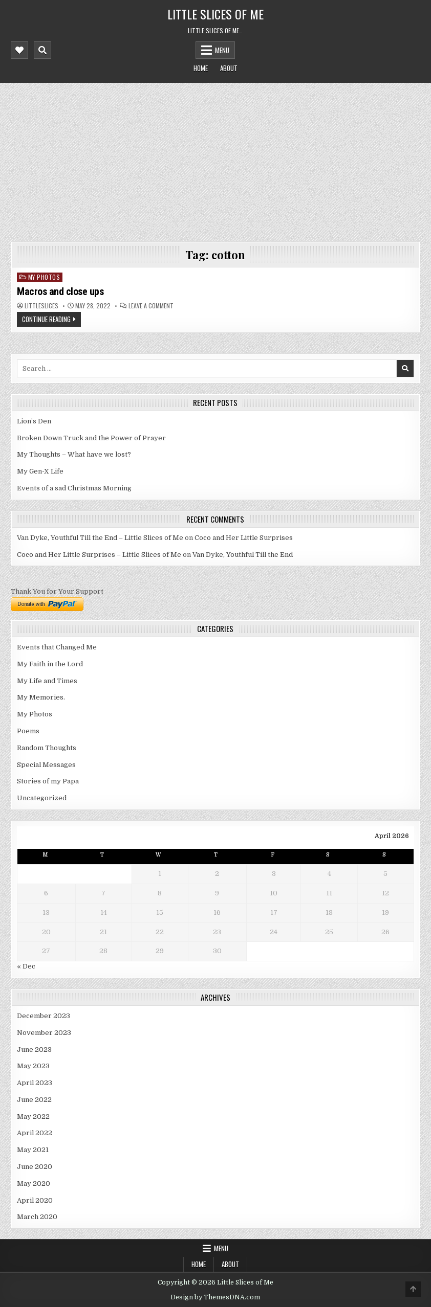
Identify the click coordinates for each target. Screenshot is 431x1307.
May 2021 (33, 1150)
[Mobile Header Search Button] (42, 50)
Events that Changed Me (57, 647)
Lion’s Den (34, 421)
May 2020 (33, 1183)
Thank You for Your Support (57, 591)
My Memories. (41, 697)
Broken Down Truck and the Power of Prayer (91, 438)
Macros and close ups (60, 291)
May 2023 (33, 1066)
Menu (222, 50)
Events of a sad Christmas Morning (74, 488)
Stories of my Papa (48, 781)
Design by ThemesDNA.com (215, 1297)
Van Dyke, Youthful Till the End (242, 554)
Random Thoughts (46, 748)
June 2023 (34, 1049)
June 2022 (34, 1099)
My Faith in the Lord (50, 664)
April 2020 (35, 1200)
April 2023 (34, 1083)
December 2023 (43, 1016)
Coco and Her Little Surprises (244, 538)
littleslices (41, 306)
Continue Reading (46, 319)
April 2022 (34, 1133)
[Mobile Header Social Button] (19, 50)
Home (200, 68)
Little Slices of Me (215, 14)
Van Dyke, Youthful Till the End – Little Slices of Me (100, 538)
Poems (28, 731)
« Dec (26, 966)
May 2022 (33, 1116)
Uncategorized (42, 798)
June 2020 (34, 1166)
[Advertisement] (215, 159)
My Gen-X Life (40, 471)
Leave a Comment (151, 306)
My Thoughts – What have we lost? (74, 454)
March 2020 (37, 1217)
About (229, 68)
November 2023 (44, 1032)
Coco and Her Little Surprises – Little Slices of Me (99, 554)
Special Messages (46, 765)
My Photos (44, 277)
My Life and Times (47, 681)
